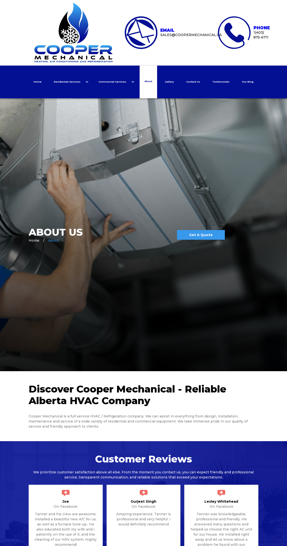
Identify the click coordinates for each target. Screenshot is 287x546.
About (148, 81)
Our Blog (247, 81)
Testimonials (220, 81)
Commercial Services (112, 81)
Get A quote (201, 235)
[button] (70, 82)
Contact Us (193, 81)
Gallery (169, 81)
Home (38, 81)
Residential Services (67, 81)
